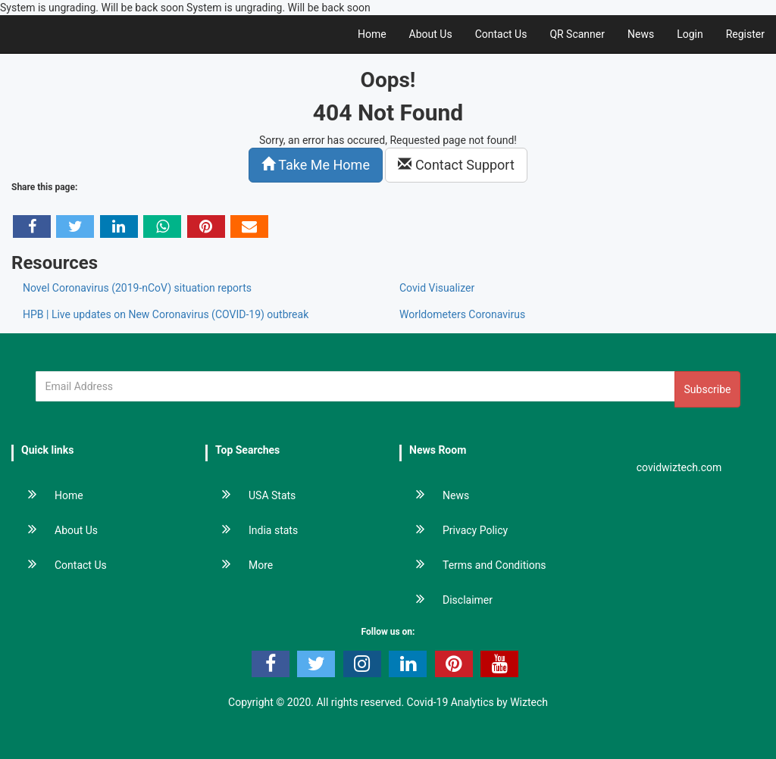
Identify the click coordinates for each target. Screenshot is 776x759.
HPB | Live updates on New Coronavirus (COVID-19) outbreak (165, 314)
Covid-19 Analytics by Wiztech (477, 702)
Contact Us (501, 34)
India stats (252, 530)
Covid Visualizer (436, 288)
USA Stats (251, 495)
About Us (430, 34)
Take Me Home (315, 165)
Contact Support (456, 165)
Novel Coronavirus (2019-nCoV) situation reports (137, 288)
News (640, 34)
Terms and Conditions (473, 565)
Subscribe (707, 389)
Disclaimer (447, 600)
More (240, 565)
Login (690, 34)
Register (745, 34)
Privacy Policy (454, 530)
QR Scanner (577, 34)
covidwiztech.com (679, 467)
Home (372, 34)
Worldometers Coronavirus (462, 314)
